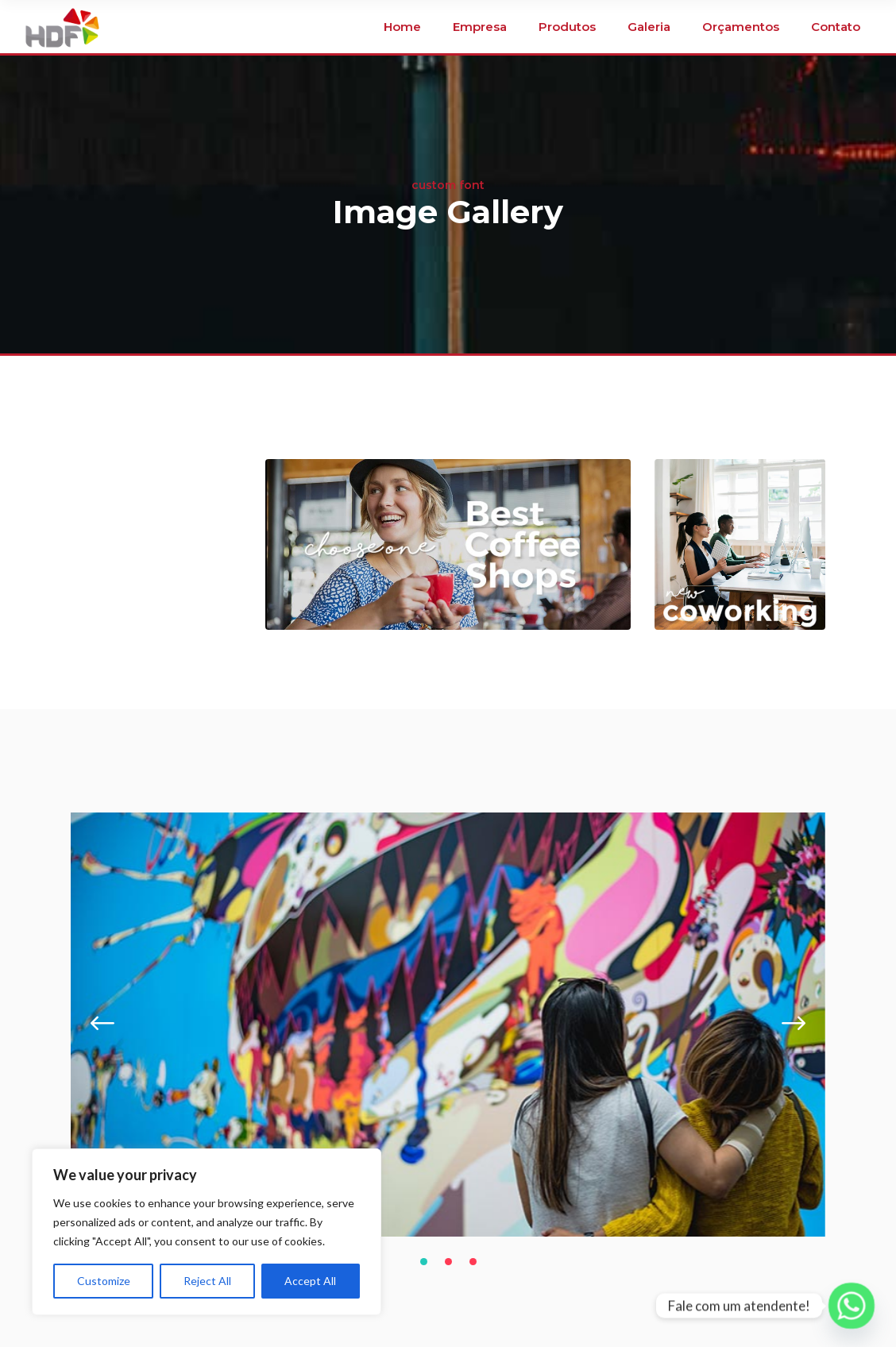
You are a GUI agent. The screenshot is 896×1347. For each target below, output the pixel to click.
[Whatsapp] (851, 1305)
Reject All (207, 1280)
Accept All (310, 1280)
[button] (423, 1261)
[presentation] (102, 1024)
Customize (103, 1280)
